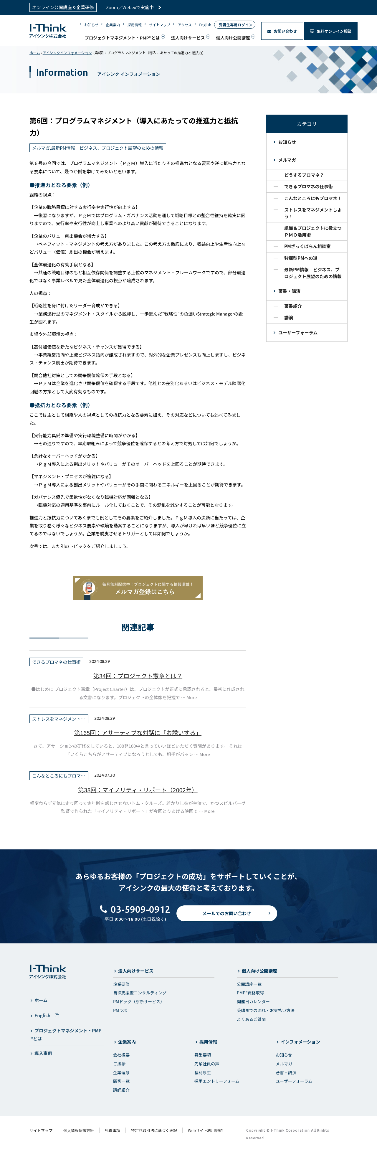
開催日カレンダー (253, 1001)
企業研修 (121, 984)
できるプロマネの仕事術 (308, 186)
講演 (288, 317)
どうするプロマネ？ (304, 175)
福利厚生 (202, 1072)
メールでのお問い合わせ (226, 918)
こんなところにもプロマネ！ (313, 198)
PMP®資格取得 (250, 993)
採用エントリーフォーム (216, 1081)
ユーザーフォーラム (298, 332)
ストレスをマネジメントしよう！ (313, 213)
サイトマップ (159, 24)
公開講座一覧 (249, 984)
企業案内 (113, 24)
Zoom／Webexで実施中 (133, 7)
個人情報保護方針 (78, 1130)
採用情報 (135, 24)
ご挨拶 (119, 1064)
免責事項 (112, 1130)
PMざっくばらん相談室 (307, 246)
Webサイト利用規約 (205, 1130)
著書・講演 (289, 291)
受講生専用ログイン (235, 24)
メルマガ (287, 160)
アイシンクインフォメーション (67, 52)
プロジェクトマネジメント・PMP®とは (122, 37)
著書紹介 (293, 306)
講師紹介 (121, 1090)
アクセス (184, 24)
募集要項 (202, 1055)
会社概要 (121, 1055)
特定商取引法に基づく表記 (154, 1130)
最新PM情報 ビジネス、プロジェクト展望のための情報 (313, 272)
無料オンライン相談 (330, 31)
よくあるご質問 (251, 1019)
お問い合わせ (282, 31)
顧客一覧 (121, 1081)
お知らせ (91, 24)
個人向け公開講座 (233, 37)
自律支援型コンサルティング (139, 993)
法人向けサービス (188, 37)
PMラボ (120, 1010)
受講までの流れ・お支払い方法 (266, 1010)
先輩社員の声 (206, 1064)
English (205, 24)
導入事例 (43, 1053)
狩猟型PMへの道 (301, 258)
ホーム (34, 52)
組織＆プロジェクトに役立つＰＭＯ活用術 (313, 231)
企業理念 (121, 1072)
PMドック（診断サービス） (138, 1001)
